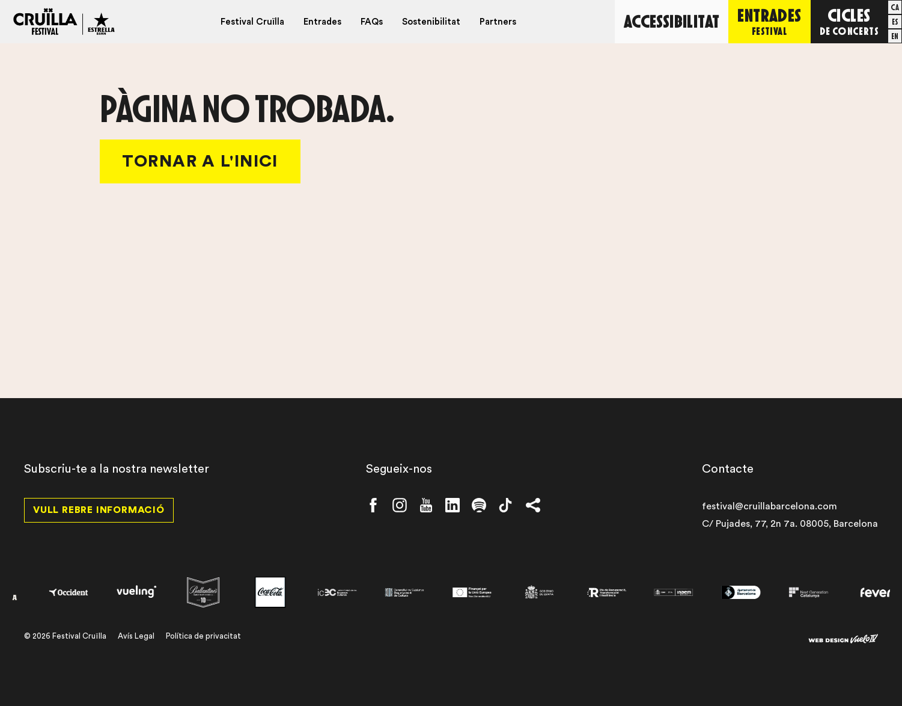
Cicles (849, 21)
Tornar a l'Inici (200, 161)
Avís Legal (136, 636)
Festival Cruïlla (252, 21)
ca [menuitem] (895, 7)
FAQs (372, 21)
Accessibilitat (672, 21)
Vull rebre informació (99, 510)
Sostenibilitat (431, 21)
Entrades (322, 21)
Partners (498, 21)
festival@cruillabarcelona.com (769, 506)
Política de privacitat (203, 636)
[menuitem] (895, 7)
